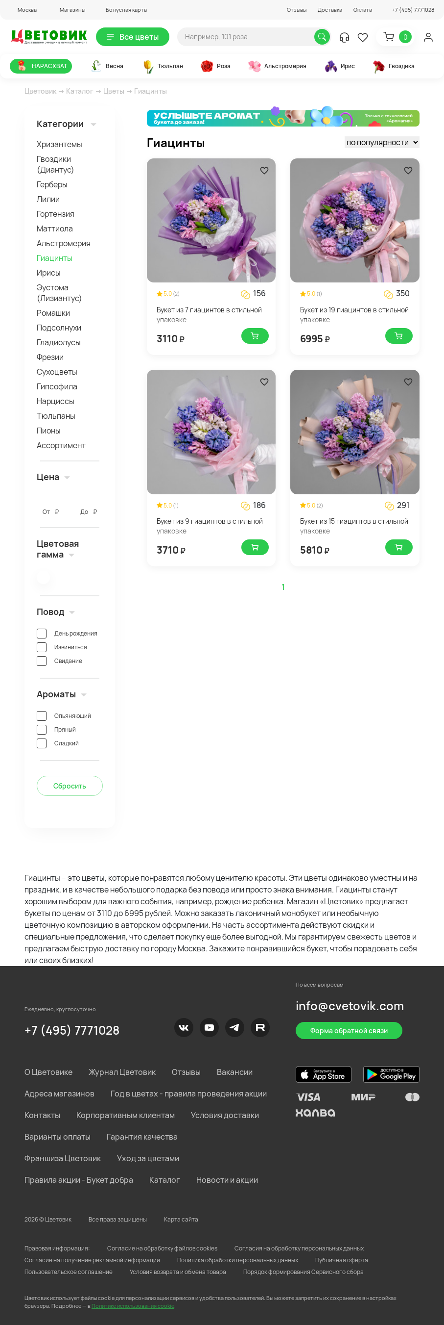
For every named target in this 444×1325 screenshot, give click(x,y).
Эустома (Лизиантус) (59, 293)
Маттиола (55, 228)
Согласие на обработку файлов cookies (162, 1248)
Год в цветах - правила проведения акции (189, 1093)
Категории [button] (66, 123)
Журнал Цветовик (122, 1072)
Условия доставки (225, 1115)
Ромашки (53, 312)
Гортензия (55, 213)
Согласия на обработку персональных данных (299, 1248)
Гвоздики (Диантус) (55, 164)
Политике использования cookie (133, 1305)
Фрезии (50, 357)
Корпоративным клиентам (125, 1115)
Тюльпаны (56, 415)
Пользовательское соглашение (68, 1272)
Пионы (49, 430)
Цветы (113, 91)
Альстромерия (64, 243)
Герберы (52, 184)
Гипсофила (57, 386)
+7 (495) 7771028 (71, 1030)
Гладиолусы (59, 342)
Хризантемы (59, 144)
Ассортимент (61, 445)
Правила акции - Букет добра (78, 1179)
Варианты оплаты (57, 1136)
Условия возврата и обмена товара (178, 1272)
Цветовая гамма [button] (58, 549)
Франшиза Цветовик (62, 1158)
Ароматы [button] (62, 693)
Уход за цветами (148, 1158)
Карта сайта (181, 1219)
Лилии (48, 199)
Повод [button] (56, 611)
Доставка (330, 9)
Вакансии (235, 1072)
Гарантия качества (142, 1136)
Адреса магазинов (59, 1093)
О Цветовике (48, 1072)
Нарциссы (55, 401)
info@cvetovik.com (350, 1005)
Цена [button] (53, 476)
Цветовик (40, 91)
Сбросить (69, 785)
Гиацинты (54, 258)
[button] (23, 9)
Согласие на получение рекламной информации (92, 1260)
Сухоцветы (57, 371)
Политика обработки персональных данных (237, 1260)
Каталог (79, 91)
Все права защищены (118, 1219)
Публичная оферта (341, 1260)
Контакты (42, 1115)
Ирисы (49, 272)
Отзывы (296, 9)
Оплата (362, 9)
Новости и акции (227, 1179)
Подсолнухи (59, 327)
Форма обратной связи (349, 1030)
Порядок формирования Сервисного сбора (303, 1272)
